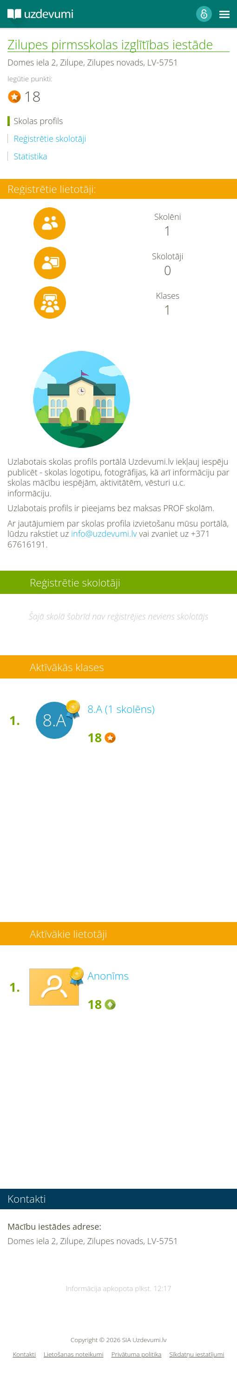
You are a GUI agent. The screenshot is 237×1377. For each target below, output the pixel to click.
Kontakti (24, 1354)
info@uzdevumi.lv (104, 533)
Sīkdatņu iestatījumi (196, 1354)
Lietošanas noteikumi (74, 1354)
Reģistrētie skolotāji (50, 138)
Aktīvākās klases (67, 667)
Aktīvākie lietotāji (68, 934)
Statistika (30, 156)
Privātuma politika (137, 1354)
